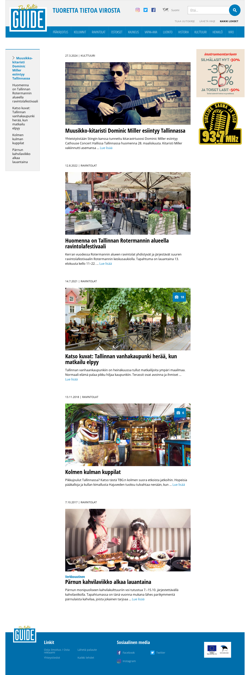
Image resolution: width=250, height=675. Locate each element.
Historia (183, 32)
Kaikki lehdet (229, 21)
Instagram (129, 661)
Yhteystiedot (52, 657)
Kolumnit (80, 32)
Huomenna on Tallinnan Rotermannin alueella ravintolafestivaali (25, 93)
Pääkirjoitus (60, 32)
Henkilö (218, 32)
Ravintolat (98, 32)
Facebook (129, 652)
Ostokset (116, 32)
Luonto (167, 32)
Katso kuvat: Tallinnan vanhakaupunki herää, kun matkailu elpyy (23, 118)
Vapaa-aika (151, 32)
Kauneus (133, 32)
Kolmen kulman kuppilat (18, 139)
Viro (231, 32)
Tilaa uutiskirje (184, 21)
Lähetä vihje (207, 21)
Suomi (175, 10)
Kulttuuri (200, 32)
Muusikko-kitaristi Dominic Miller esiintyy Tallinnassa (22, 68)
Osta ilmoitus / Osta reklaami (57, 651)
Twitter (160, 652)
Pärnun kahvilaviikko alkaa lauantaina (21, 156)
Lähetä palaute (87, 650)
